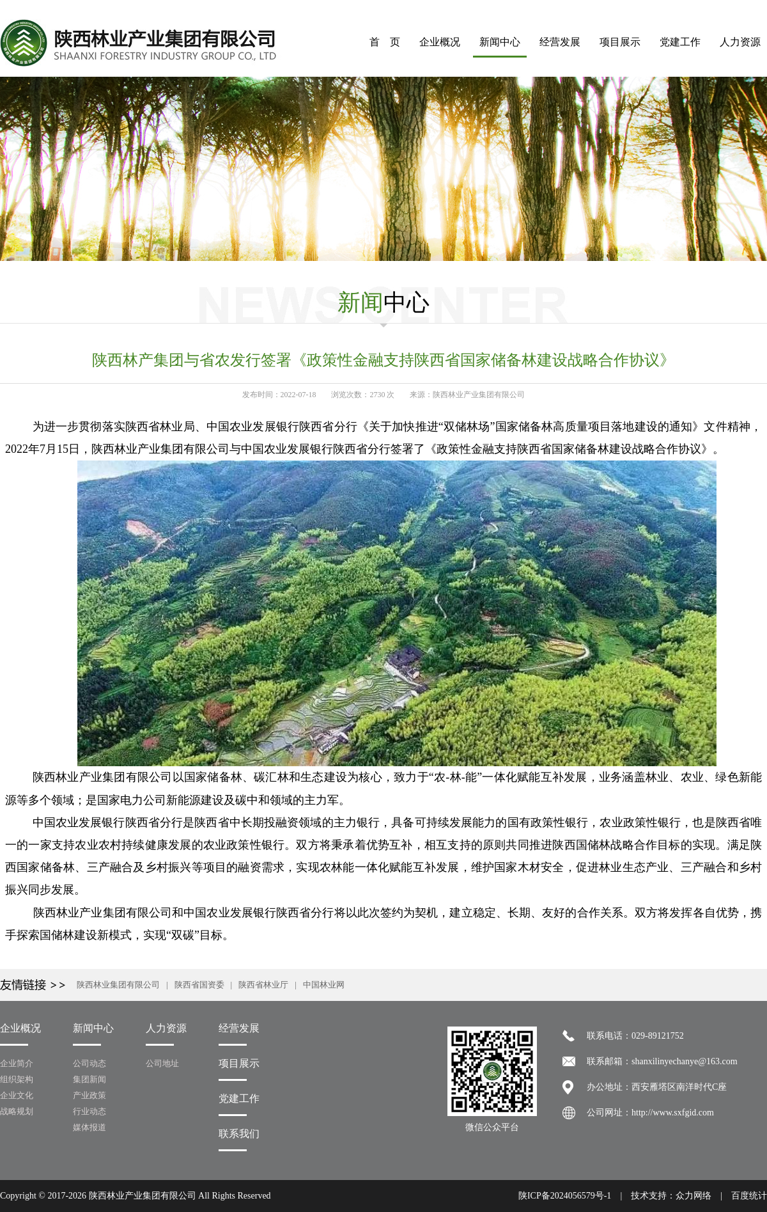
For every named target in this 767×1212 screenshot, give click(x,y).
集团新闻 (89, 1079)
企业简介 (16, 1063)
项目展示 (620, 41)
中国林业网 (324, 984)
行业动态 (89, 1111)
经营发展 (559, 41)
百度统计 (749, 1195)
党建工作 (680, 41)
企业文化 (16, 1095)
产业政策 (89, 1095)
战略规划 (16, 1111)
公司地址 (162, 1063)
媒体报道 (89, 1127)
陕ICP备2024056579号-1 (564, 1195)
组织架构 (16, 1079)
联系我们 (239, 1133)
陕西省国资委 (199, 984)
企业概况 (439, 41)
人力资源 (740, 41)
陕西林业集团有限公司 (118, 984)
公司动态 (89, 1063)
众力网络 (693, 1195)
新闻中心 (499, 41)
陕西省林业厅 (263, 984)
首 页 (384, 41)
